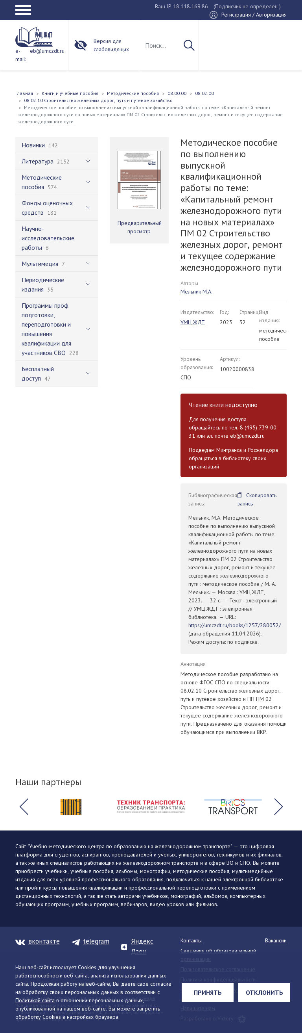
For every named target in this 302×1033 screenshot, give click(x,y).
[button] (23, 807)
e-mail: (20, 55)
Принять (208, 992)
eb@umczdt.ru (47, 50)
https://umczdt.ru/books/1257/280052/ (234, 625)
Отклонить (264, 992)
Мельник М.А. (196, 291)
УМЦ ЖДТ (192, 322)
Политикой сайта (35, 1000)
